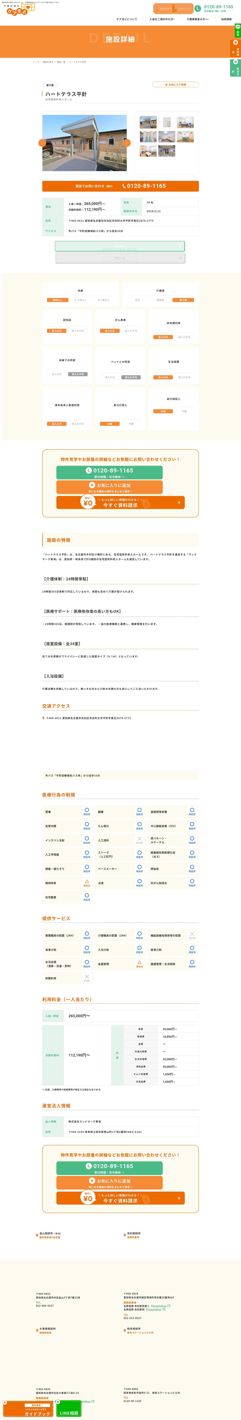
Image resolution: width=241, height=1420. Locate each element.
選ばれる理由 (121, 1379)
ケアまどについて (123, 1362)
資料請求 (166, 1391)
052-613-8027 (133, 1227)
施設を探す (48, 61)
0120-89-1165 (133, 1310)
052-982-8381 (45, 1319)
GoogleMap (159, 1216)
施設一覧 (61, 61)
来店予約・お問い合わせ (176, 1385)
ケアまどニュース (172, 1374)
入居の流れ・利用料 (125, 1374)
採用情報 (166, 1362)
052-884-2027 (45, 1214)
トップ (36, 61)
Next (127, 143)
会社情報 (118, 1368)
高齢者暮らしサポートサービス (132, 1396)
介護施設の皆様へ (123, 1391)
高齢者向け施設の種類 (175, 1379)
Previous (42, 143)
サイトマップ (178, 1409)
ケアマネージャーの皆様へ (129, 1385)
